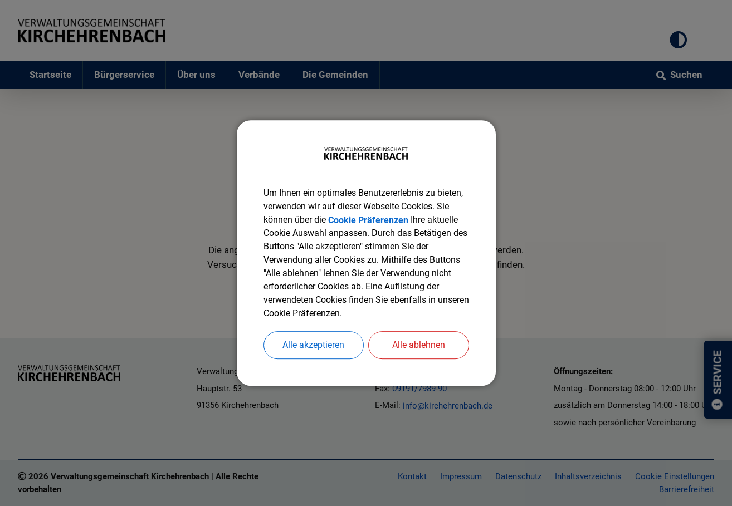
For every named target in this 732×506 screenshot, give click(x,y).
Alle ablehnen (418, 345)
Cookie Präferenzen (368, 219)
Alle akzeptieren (313, 345)
